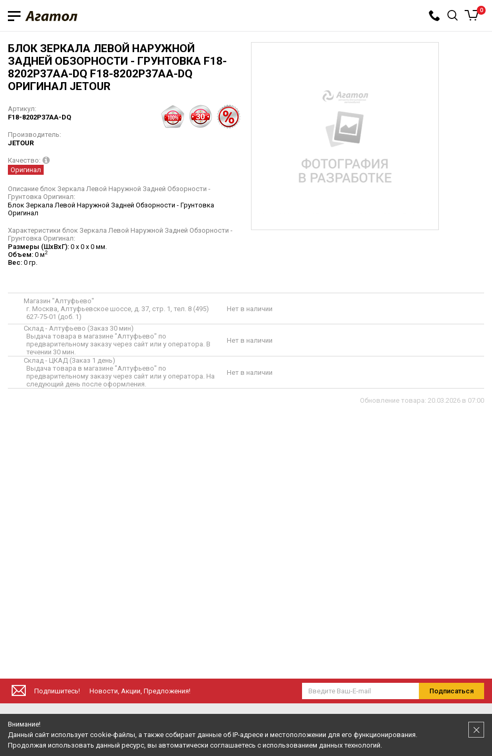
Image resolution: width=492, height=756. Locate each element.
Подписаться (451, 691)
